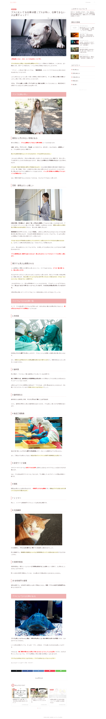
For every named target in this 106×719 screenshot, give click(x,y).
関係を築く (14, 9)
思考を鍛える (76, 73)
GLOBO (13, 2)
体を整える (76, 69)
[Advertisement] (83, 102)
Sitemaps (88, 2)
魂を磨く (75, 84)
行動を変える (76, 77)
